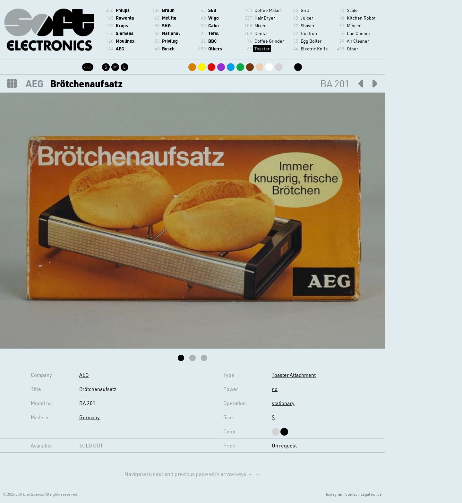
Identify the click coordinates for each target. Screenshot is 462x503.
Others (215, 49)
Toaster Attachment (294, 374)
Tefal (213, 33)
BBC (212, 41)
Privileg (170, 41)
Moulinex (125, 41)
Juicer (307, 18)
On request (284, 445)
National (171, 33)
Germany (89, 417)
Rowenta (125, 18)
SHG (166, 25)
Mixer (260, 25)
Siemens (124, 33)
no (275, 389)
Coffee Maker (267, 10)
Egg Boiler (311, 41)
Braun (168, 10)
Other (352, 49)
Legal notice (371, 494)
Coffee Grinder (269, 41)
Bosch (168, 49)
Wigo (213, 18)
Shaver (307, 25)
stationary (283, 403)
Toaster (262, 49)
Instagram (334, 494)
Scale (352, 10)
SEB (212, 10)
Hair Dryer (264, 18)
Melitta (169, 18)
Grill (305, 10)
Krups (122, 25)
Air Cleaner (358, 41)
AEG (120, 49)
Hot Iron (309, 33)
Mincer (354, 25)
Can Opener (358, 33)
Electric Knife (314, 49)
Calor (213, 25)
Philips (123, 10)
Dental (261, 33)
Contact (352, 494)
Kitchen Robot (361, 18)
